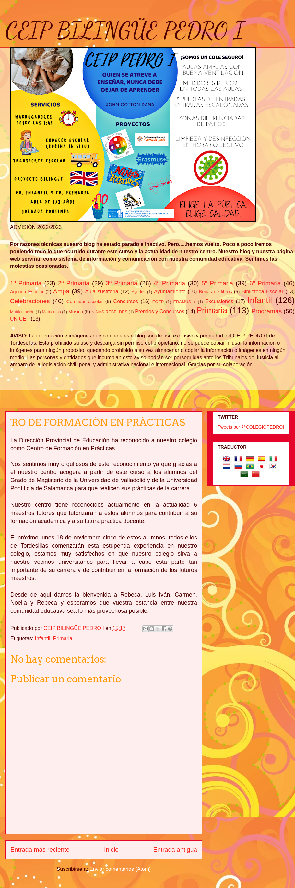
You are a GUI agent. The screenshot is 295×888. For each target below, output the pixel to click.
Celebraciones (30, 301)
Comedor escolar (84, 301)
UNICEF (20, 319)
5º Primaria (217, 283)
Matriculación (22, 311)
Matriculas (51, 311)
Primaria (211, 310)
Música (75, 311)
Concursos (125, 301)
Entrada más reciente (39, 849)
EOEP (158, 301)
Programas (267, 311)
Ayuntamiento (170, 291)
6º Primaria (265, 283)
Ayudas (138, 292)
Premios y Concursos (159, 311)
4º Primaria (169, 283)
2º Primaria (73, 283)
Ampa (61, 291)
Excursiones (219, 301)
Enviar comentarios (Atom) (120, 869)
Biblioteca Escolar (262, 291)
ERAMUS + (184, 301)
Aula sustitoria (101, 291)
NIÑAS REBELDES (109, 311)
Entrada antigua (175, 849)
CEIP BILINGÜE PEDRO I (124, 30)
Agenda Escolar (26, 291)
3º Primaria (121, 283)
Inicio (111, 849)
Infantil (260, 300)
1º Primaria (25, 283)
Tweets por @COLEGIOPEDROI (251, 427)
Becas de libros (215, 291)
